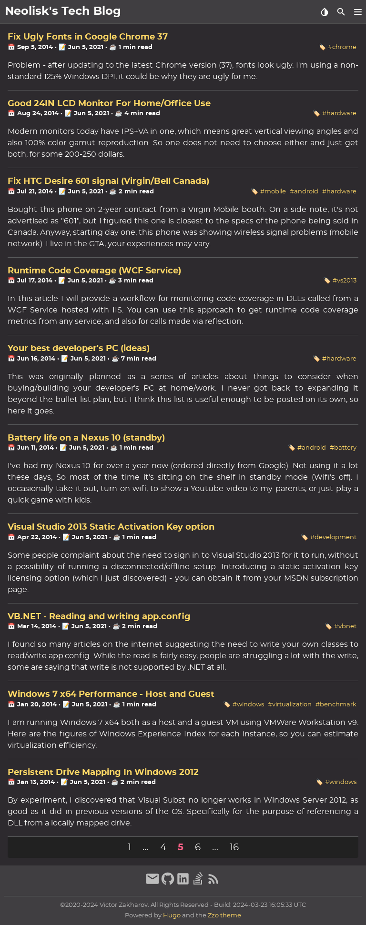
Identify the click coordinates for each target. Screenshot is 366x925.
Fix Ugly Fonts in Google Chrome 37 (88, 37)
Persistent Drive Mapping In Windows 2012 (103, 772)
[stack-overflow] (198, 883)
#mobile (273, 192)
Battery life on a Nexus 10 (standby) (86, 438)
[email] (152, 883)
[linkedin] (183, 883)
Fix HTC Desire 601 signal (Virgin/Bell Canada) (108, 181)
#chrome (342, 47)
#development (333, 537)
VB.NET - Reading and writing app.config (99, 617)
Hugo (172, 916)
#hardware (339, 114)
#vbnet (345, 626)
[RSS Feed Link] (213, 883)
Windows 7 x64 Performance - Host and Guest (111, 694)
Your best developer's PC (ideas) (79, 348)
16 (234, 847)
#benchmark (335, 705)
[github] (167, 883)
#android (304, 192)
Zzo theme (224, 916)
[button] (357, 12)
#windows (248, 705)
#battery (343, 448)
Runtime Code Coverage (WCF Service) (94, 271)
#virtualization (290, 705)
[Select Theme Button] (324, 11)
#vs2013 (344, 281)
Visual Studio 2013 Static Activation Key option (111, 527)
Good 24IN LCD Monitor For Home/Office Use (109, 104)
